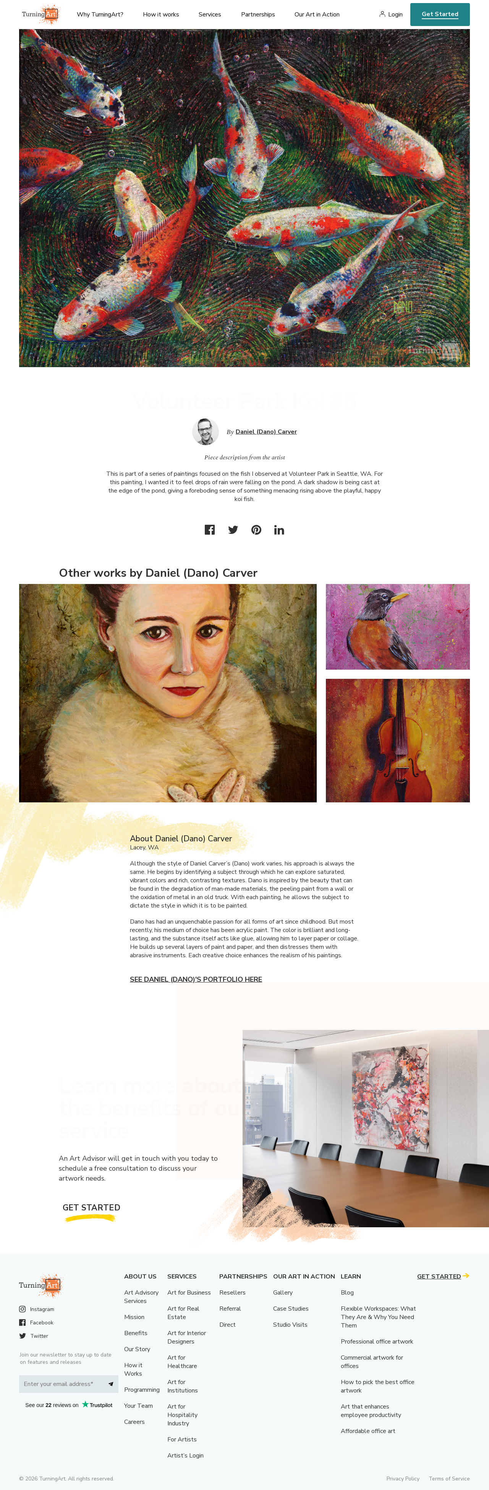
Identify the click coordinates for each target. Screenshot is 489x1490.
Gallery (283, 1292)
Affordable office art (368, 1431)
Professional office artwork (377, 1341)
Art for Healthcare (182, 1361)
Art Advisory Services (141, 1296)
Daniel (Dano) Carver (266, 432)
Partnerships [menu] (258, 14)
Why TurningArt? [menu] (100, 14)
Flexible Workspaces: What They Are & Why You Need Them (378, 1317)
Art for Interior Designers (186, 1337)
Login (395, 14)
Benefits (135, 1333)
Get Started (440, 14)
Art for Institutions (182, 1386)
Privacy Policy (403, 1478)
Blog (347, 1292)
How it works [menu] (161, 14)
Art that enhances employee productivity (371, 1410)
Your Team (138, 1406)
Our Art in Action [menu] (317, 14)
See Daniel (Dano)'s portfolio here (196, 979)
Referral (230, 1309)
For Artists (182, 1439)
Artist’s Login (185, 1455)
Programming (142, 1390)
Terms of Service (449, 1478)
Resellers (232, 1292)
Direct (227, 1325)
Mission (134, 1317)
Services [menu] (210, 14)
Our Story (137, 1349)
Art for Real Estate (183, 1313)
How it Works (133, 1369)
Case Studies (291, 1309)
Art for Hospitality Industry (182, 1415)
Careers (134, 1422)
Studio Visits (290, 1325)
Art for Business (189, 1292)
